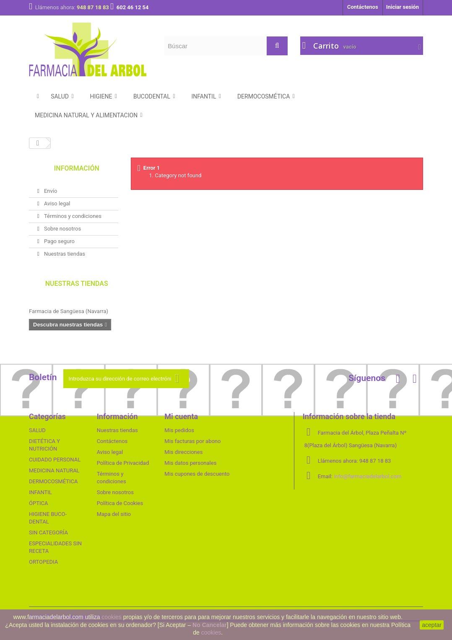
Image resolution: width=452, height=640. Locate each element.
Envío (50, 191)
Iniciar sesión (402, 7)
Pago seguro (59, 241)
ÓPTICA (38, 503)
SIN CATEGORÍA (48, 532)
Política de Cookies (120, 503)
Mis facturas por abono (192, 441)
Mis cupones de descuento (196, 474)
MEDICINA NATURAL (54, 470)
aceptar (432, 625)
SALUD (37, 430)
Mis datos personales (190, 463)
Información (76, 168)
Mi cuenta (181, 416)
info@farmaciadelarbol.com (367, 476)
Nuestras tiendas (64, 254)
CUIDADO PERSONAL (55, 459)
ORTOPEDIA (43, 562)
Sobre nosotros (62, 228)
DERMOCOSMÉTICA (53, 481)
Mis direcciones (183, 452)
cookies (111, 617)
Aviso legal (56, 203)
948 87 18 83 (93, 7)
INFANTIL (40, 492)
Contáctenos (362, 7)
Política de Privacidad (123, 463)
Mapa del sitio (114, 514)
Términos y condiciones (72, 216)
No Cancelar (209, 625)
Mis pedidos (179, 430)
